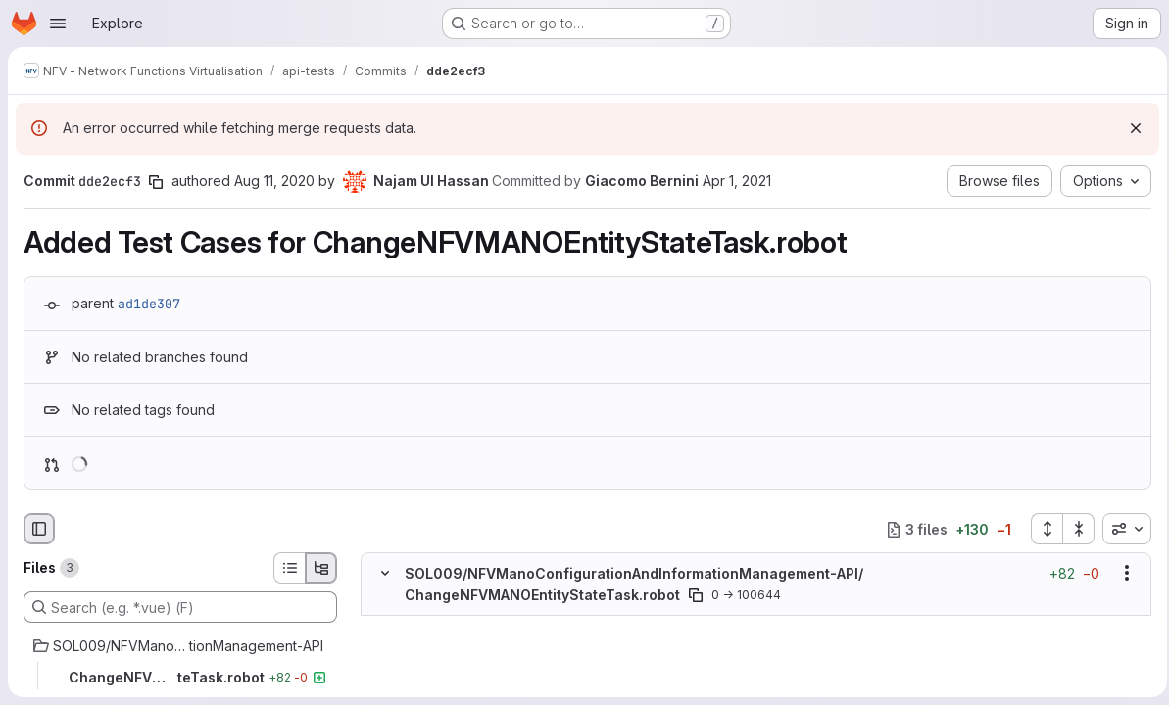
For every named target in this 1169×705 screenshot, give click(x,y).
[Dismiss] (1130, 128)
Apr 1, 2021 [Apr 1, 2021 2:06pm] (737, 180)
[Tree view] (321, 568)
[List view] (289, 568)
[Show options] (1121, 573)
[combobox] (1120, 528)
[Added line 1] (431, 625)
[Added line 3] (431, 665)
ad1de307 (149, 303)
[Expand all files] (1040, 528)
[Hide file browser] (39, 528)
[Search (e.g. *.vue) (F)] (180, 607)
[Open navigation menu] (57, 23)
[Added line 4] (431, 684)
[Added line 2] (431, 645)
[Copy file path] (695, 595)
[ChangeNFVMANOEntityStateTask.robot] (180, 677)
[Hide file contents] (385, 573)
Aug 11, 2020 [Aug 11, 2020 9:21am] (274, 180)
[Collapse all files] (1073, 528)
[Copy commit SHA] (156, 182)
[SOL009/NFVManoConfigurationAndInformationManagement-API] (180, 646)
